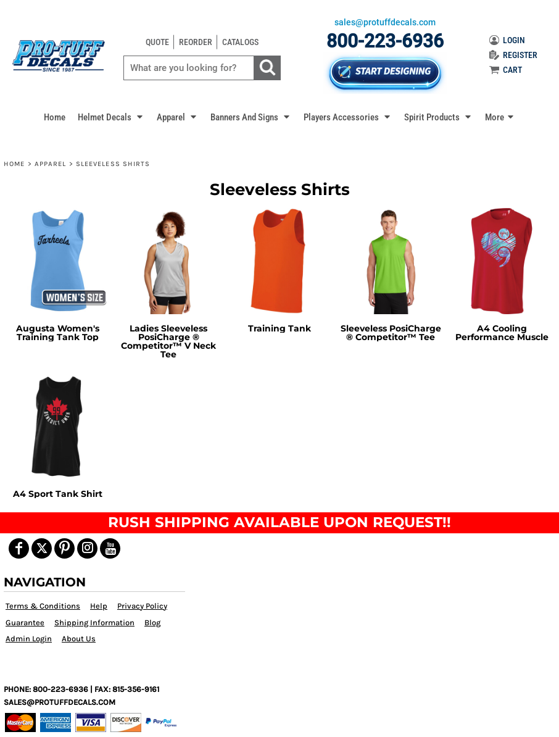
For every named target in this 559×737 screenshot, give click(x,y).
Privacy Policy (142, 605)
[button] (111, 116)
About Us (79, 638)
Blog (152, 622)
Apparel (51, 164)
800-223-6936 (385, 41)
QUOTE (157, 42)
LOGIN (507, 40)
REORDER (195, 42)
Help (98, 605)
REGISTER (513, 55)
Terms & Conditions (43, 605)
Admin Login (29, 638)
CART (505, 70)
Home (14, 164)
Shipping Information (94, 622)
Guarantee (25, 622)
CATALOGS (240, 42)
